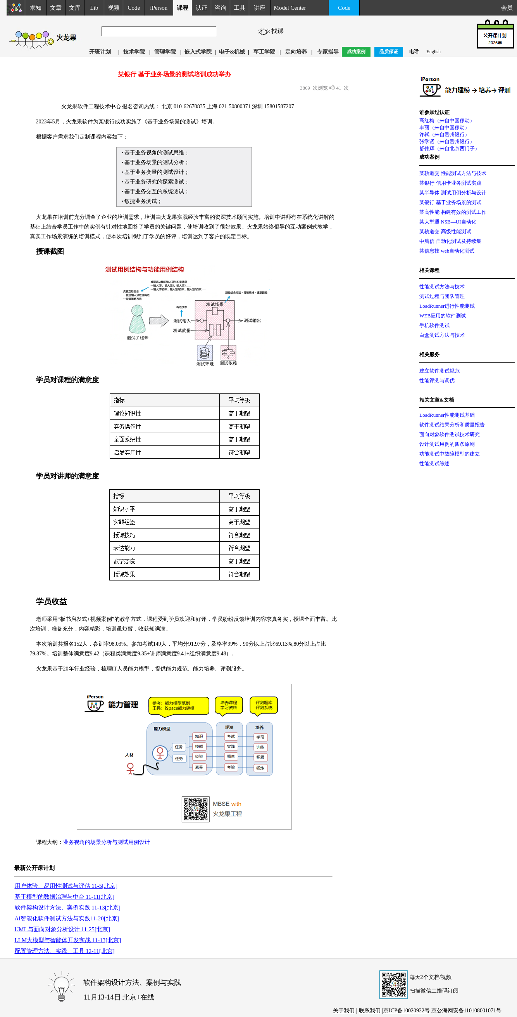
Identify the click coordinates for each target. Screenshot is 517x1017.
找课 (278, 31)
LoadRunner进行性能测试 (447, 306)
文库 (75, 8)
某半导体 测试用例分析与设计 (452, 193)
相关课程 (429, 270)
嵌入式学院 (198, 52)
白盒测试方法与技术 (442, 335)
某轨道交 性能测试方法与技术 (452, 173)
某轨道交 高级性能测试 (445, 231)
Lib (94, 8)
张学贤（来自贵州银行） (447, 141)
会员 (509, 8)
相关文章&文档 (436, 400)
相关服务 (429, 354)
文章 (56, 8)
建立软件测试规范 (439, 371)
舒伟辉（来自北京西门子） (449, 148)
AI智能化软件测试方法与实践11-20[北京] (67, 918)
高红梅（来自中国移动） (447, 120)
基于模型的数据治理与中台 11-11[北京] (65, 897)
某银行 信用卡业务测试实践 (450, 183)
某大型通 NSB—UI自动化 (447, 222)
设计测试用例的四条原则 (447, 444)
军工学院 (264, 52)
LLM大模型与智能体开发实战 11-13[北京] (68, 940)
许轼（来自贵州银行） (444, 134)
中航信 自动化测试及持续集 (450, 241)
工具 (239, 8)
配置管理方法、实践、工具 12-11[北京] (65, 951)
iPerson (158, 8)
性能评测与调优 (437, 380)
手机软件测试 (434, 325)
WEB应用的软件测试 (442, 316)
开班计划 (100, 52)
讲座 (259, 8)
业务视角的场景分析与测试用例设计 (106, 842)
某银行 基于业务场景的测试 (450, 202)
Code (134, 8)
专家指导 (328, 52)
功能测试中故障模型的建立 (449, 454)
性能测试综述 (434, 463)
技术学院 (134, 52)
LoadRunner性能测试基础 (447, 415)
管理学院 (165, 52)
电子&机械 (232, 52)
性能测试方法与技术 (442, 286)
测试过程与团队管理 (442, 296)
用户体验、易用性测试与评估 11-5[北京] (66, 886)
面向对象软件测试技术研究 (449, 434)
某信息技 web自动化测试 (446, 251)
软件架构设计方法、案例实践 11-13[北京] (68, 907)
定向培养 (296, 52)
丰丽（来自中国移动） (444, 127)
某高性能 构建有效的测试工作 (452, 212)
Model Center (290, 8)
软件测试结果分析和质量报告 (452, 425)
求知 (35, 8)
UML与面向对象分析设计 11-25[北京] (62, 929)
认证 (201, 8)
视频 (113, 8)
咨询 (220, 8)
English (433, 51)
